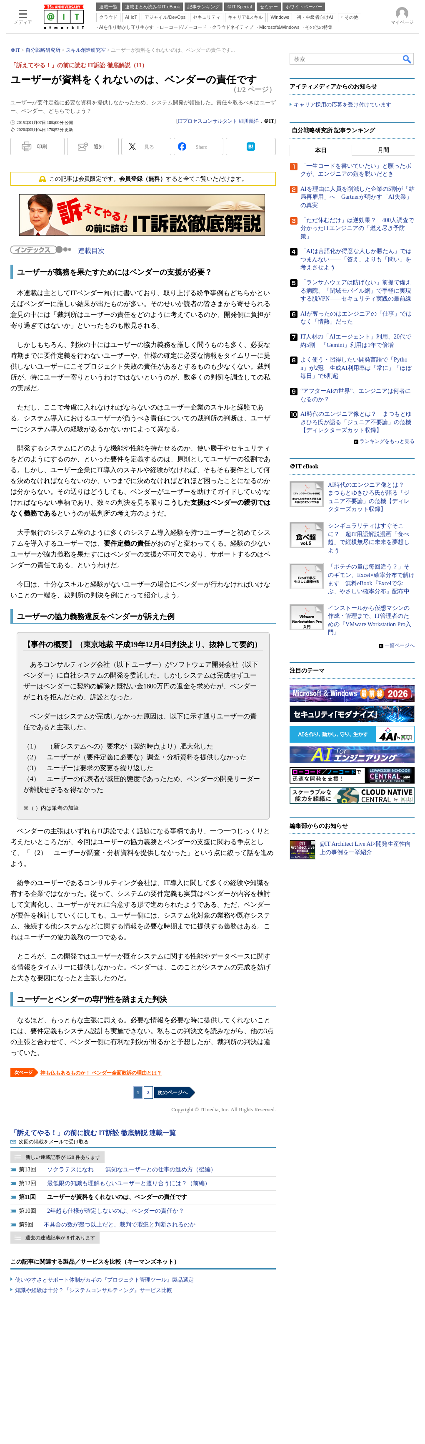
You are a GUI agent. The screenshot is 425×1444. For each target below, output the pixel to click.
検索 (407, 59)
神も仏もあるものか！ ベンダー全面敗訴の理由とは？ (101, 1073)
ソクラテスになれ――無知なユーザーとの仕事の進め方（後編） (131, 1169)
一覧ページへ (400, 645)
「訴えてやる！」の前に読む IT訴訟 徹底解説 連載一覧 (93, 1132)
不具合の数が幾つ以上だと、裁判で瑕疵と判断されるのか (119, 1224)
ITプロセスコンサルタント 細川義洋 (218, 121)
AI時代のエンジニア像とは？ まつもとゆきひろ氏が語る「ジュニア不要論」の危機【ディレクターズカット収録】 (356, 422)
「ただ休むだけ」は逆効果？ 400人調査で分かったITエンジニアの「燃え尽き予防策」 (357, 228)
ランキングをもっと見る (387, 441)
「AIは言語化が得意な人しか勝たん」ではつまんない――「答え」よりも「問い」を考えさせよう (356, 259)
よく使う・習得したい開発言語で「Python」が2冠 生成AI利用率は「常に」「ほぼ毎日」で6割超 (356, 368)
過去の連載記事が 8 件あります (60, 1238)
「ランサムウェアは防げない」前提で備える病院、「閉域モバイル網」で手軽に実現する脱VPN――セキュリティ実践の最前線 (355, 290)
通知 (99, 146)
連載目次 (91, 250)
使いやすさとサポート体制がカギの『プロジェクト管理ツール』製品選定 (104, 1280)
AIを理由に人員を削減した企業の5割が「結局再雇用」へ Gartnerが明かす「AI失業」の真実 (357, 197)
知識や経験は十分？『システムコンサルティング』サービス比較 (93, 1290)
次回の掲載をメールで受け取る (54, 1142)
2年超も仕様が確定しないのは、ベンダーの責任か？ (115, 1211)
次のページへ (173, 1092)
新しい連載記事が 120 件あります (62, 1157)
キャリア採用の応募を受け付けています (342, 104)
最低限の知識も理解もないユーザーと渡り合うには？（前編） (128, 1183)
